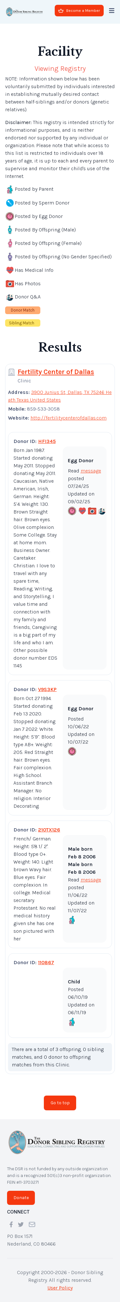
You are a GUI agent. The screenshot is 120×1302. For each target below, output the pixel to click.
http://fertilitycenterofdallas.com (68, 418)
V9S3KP (47, 689)
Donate (21, 1197)
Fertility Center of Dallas (56, 372)
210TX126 (49, 830)
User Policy (60, 1288)
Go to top (60, 1103)
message (91, 471)
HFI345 (47, 441)
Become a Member (79, 10)
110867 (46, 962)
